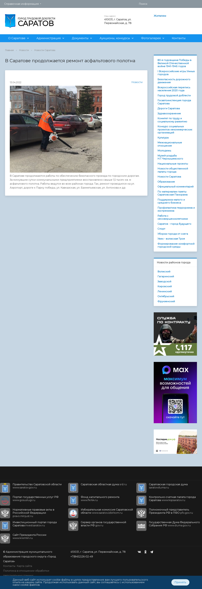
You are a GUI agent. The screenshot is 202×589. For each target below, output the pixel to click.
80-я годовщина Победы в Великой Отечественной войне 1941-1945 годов (174, 63)
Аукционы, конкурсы (115, 38)
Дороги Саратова (168, 108)
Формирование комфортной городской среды (175, 245)
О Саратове (16, 38)
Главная (9, 50)
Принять (180, 582)
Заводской (164, 281)
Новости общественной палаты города (172, 170)
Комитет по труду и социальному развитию (172, 120)
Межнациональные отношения (169, 144)
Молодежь (164, 150)
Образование (166, 181)
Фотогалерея (151, 38)
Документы (80, 38)
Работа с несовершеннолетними (172, 217)
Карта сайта (24, 566)
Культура (163, 137)
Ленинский (164, 291)
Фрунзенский (166, 301)
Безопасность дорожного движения (173, 81)
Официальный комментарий (175, 186)
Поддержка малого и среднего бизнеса (171, 201)
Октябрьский (165, 296)
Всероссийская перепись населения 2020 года (173, 89)
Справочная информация (21, 3)
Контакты (179, 38)
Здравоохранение (169, 113)
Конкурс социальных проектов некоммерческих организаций (174, 129)
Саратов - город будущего (174, 223)
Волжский (163, 271)
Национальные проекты (172, 163)
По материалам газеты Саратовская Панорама (172, 193)
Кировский (164, 286)
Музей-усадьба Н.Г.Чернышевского (170, 157)
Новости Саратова (44, 50)
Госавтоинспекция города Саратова (174, 102)
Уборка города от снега (172, 233)
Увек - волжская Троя (171, 238)
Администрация (48, 38)
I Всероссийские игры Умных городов (176, 73)
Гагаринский (165, 276)
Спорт (161, 228)
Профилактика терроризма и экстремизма (176, 209)
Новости (24, 50)
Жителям (160, 15)
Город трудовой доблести (174, 95)
